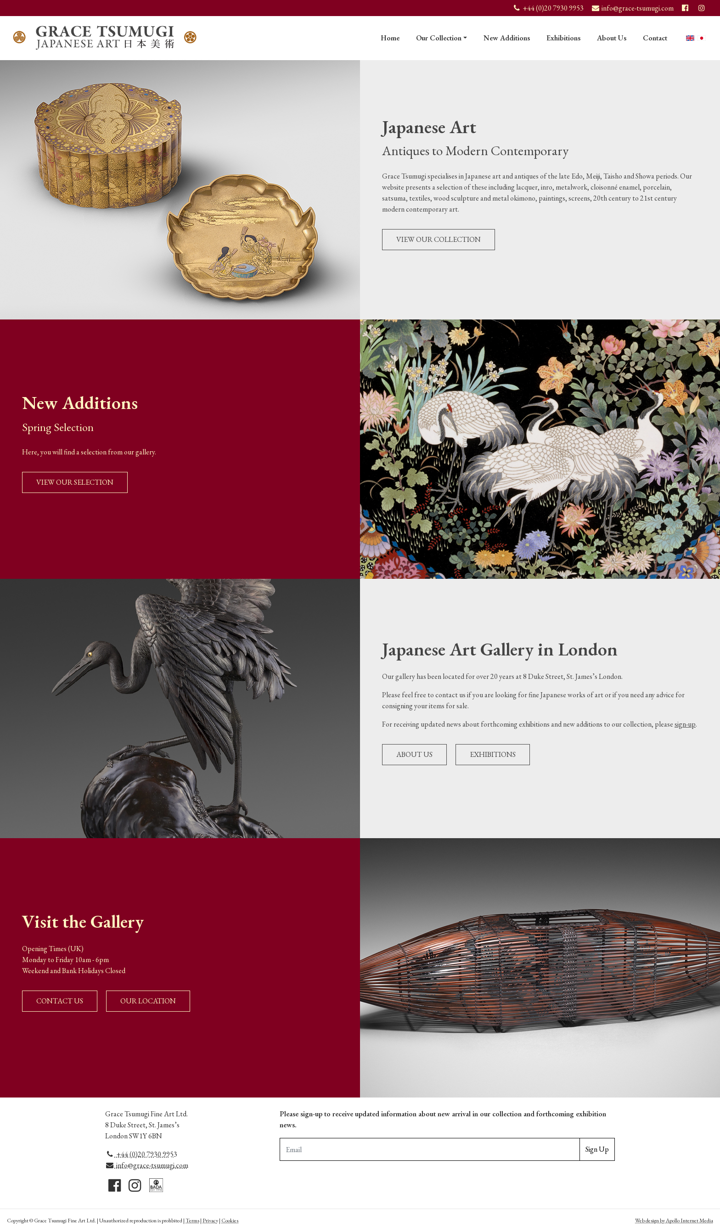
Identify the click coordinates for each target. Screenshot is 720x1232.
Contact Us (59, 1001)
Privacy (210, 1220)
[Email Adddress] (430, 1149)
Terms (192, 1220)
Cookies (229, 1220)
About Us (611, 38)
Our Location (148, 1001)
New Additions (507, 38)
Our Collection (438, 38)
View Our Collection (438, 239)
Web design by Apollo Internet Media (674, 1220)
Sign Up (597, 1149)
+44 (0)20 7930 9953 (141, 1154)
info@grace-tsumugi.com (146, 1165)
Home (390, 38)
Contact (655, 38)
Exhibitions (563, 38)
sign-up (685, 724)
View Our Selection (74, 482)
